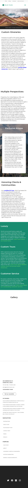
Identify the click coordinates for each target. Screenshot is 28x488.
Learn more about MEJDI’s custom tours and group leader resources (14, 266)
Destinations (6, 421)
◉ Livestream (21, 1)
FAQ (6, 1)
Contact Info (6, 430)
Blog (10, 1)
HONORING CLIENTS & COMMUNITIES (11, 451)
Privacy (5, 437)
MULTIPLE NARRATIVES (8, 454)
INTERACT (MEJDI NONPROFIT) (10, 457)
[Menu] (25, 5)
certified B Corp (9, 190)
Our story (6, 445)
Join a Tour (6, 424)
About (5, 448)
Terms (4, 433)
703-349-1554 (6, 384)
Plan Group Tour (7, 427)
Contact (14, 1)
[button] (9, 394)
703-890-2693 (12, 384)
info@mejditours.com (8, 387)
